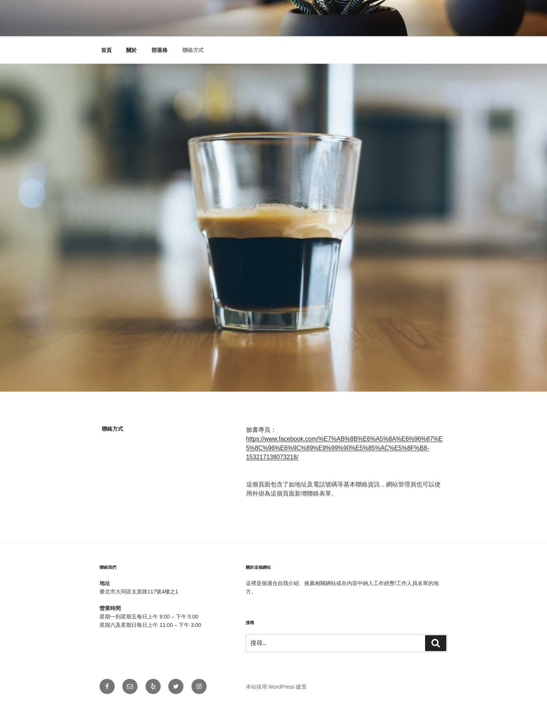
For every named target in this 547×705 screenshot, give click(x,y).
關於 (131, 50)
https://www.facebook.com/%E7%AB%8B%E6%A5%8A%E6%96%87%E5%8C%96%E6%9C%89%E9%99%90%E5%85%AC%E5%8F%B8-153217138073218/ (344, 448)
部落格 (160, 50)
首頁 (106, 50)
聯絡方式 (193, 50)
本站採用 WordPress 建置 (276, 687)
